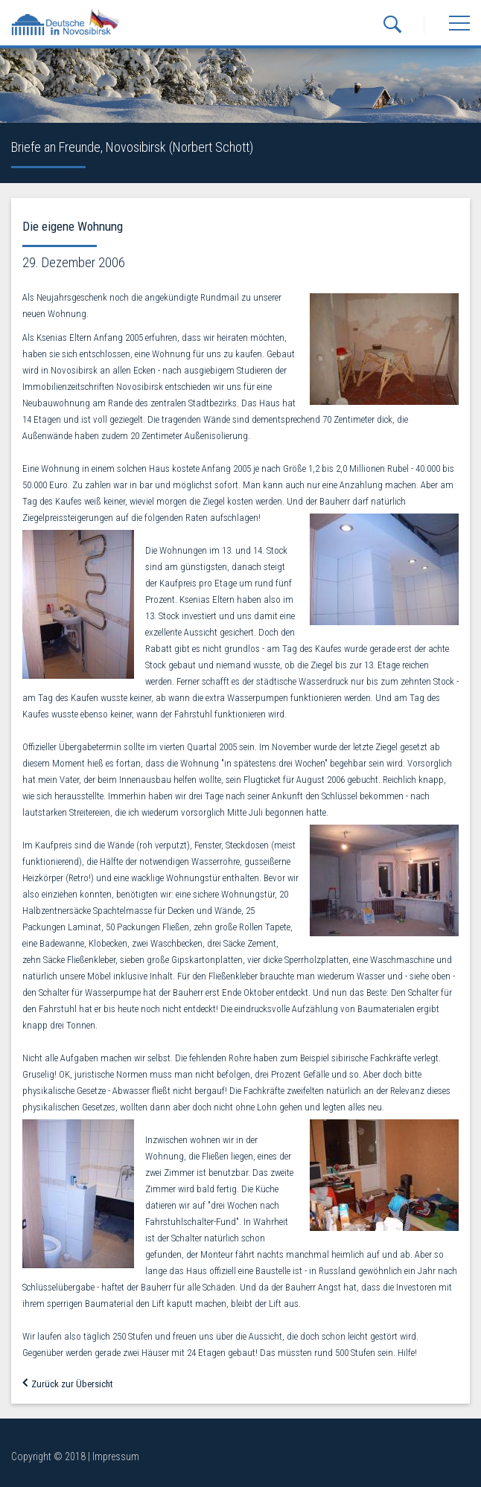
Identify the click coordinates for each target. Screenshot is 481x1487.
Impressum (115, 1456)
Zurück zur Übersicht (67, 1384)
